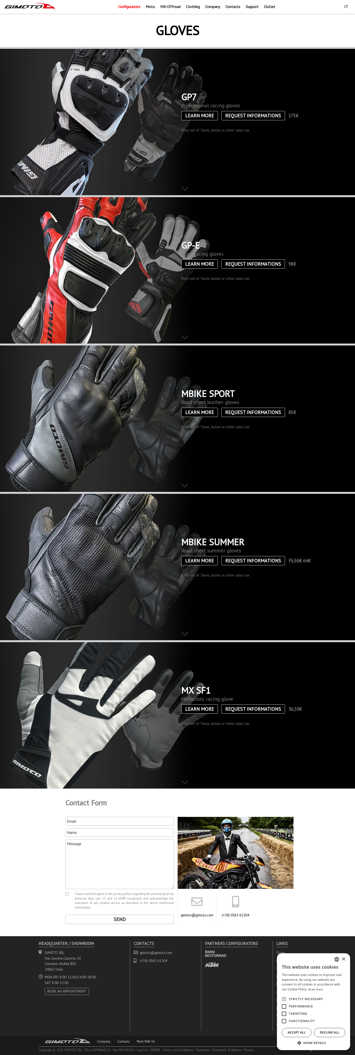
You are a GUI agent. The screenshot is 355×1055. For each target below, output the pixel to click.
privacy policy (122, 894)
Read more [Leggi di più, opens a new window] (315, 989)
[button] (313, 1042)
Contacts (232, 6)
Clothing (193, 6)
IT (346, 6)
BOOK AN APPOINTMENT (66, 991)
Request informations (253, 115)
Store (280, 952)
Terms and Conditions (178, 1050)
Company (212, 6)
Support (252, 6)
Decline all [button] (329, 1032)
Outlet (269, 6)
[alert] (313, 1001)
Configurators (129, 6)
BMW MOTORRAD (215, 953)
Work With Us (146, 1041)
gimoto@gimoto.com (197, 915)
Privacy (249, 1050)
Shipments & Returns (226, 1050)
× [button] (343, 959)
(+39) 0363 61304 (235, 915)
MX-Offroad (170, 6)
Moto (150, 6)
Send (120, 919)
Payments (202, 1050)
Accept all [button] (297, 1032)
